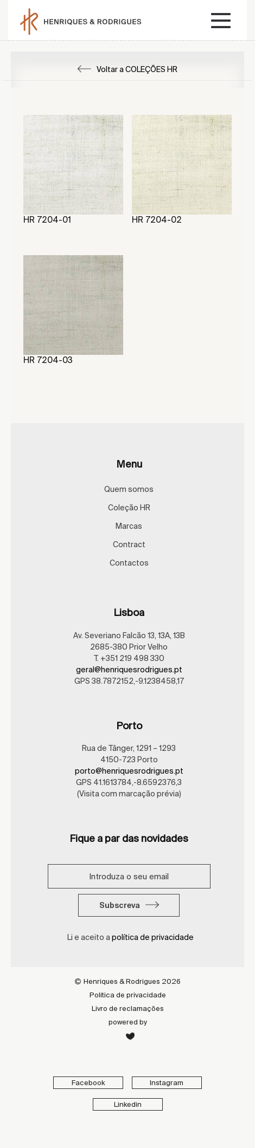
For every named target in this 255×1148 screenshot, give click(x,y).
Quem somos (129, 489)
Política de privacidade (128, 995)
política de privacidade (153, 937)
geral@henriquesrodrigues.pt (129, 669)
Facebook (88, 1083)
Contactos (129, 563)
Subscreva (129, 905)
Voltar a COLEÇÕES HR (127, 69)
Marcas (129, 526)
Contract (129, 544)
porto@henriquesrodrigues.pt (129, 771)
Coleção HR (129, 507)
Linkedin (128, 1104)
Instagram (166, 1083)
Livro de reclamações (128, 1008)
